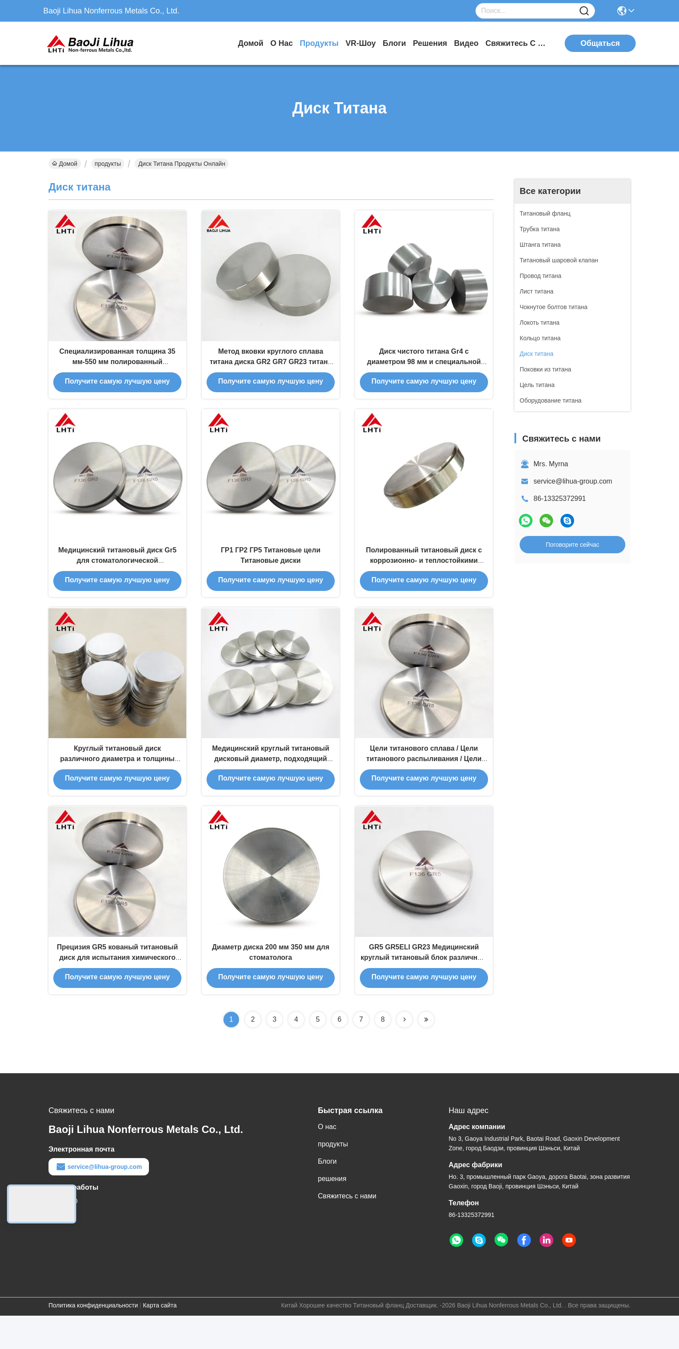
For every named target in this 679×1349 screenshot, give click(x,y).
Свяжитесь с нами (517, 43)
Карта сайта (160, 1338)
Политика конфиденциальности (93, 1338)
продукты (319, 43)
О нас (281, 43)
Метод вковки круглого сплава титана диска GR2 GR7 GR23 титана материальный (271, 369)
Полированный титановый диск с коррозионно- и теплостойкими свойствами (424, 576)
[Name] (584, 11)
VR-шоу (361, 43)
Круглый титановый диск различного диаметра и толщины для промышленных (117, 782)
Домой (250, 43)
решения (430, 43)
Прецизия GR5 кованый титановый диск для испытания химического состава (117, 989)
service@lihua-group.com (573, 481)
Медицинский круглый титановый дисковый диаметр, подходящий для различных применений (271, 782)
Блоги (394, 43)
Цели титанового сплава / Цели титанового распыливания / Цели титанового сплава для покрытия (424, 782)
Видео (466, 43)
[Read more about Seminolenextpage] (404, 1053)
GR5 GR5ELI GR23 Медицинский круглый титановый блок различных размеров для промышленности (424, 989)
